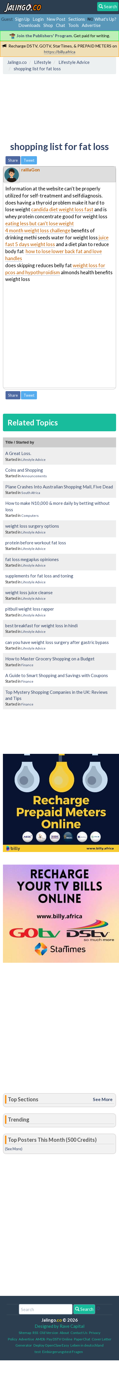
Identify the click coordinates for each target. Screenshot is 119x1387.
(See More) (13, 1148)
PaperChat (82, 1339)
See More (103, 1099)
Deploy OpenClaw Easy (51, 1345)
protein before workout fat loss (35, 542)
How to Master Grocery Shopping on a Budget (50, 658)
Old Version (49, 1332)
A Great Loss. (18, 453)
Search (84, 1309)
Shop (48, 25)
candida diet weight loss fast (62, 209)
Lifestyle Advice (33, 459)
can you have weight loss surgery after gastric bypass (57, 642)
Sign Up (22, 19)
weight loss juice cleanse (29, 592)
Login (38, 19)
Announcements (34, 476)
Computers (30, 515)
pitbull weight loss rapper (29, 608)
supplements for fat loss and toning (39, 575)
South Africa (30, 493)
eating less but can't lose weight (39, 223)
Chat (60, 25)
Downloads (29, 25)
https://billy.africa (59, 51)
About (64, 1332)
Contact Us (79, 1332)
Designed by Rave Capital (59, 1326)
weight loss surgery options (32, 526)
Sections (76, 19)
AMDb (40, 1339)
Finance (27, 665)
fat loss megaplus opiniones (32, 559)
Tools (73, 25)
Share (13, 160)
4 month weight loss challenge (37, 230)
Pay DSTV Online (59, 1339)
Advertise (91, 25)
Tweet (29, 160)
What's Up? (105, 19)
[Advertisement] (51, 103)
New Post (56, 19)
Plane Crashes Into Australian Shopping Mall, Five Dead (59, 486)
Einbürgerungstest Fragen (62, 1351)
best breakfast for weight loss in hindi (41, 625)
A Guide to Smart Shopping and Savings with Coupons (56, 675)
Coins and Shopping (24, 470)
